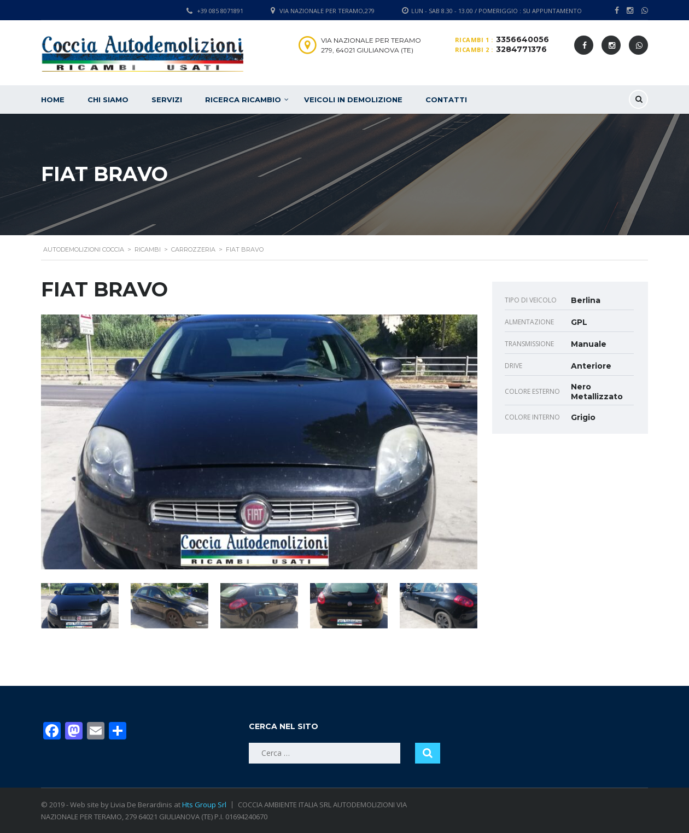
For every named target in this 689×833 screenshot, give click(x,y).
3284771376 (521, 49)
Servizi (166, 99)
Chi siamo (108, 99)
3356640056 (522, 39)
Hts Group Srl (204, 804)
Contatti (446, 99)
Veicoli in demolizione (353, 99)
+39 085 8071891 (220, 11)
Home (53, 99)
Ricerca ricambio (243, 99)
